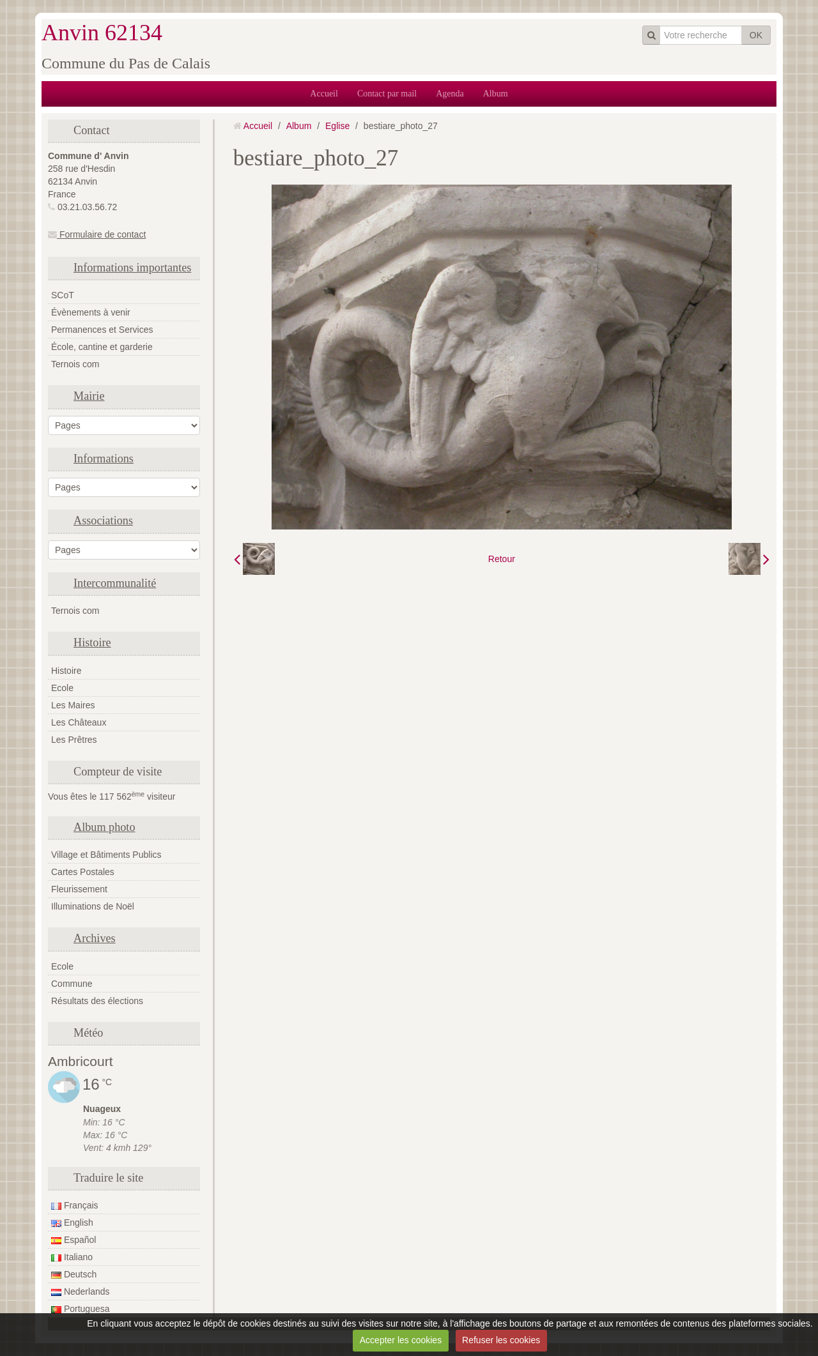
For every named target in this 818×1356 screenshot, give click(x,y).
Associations (103, 520)
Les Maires (73, 705)
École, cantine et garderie (102, 347)
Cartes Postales (82, 872)
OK (756, 35)
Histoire (92, 642)
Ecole (62, 688)
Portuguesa (80, 1309)
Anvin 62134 (102, 32)
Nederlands (80, 1291)
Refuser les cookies (501, 1340)
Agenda (450, 93)
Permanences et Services (102, 329)
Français (74, 1205)
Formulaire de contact (97, 234)
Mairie (88, 396)
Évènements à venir (90, 312)
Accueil (324, 93)
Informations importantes (132, 267)
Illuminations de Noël (92, 906)
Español (73, 1240)
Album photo (104, 827)
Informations (103, 458)
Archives (94, 938)
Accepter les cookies (401, 1340)
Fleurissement (79, 889)
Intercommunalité (114, 583)
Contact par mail (387, 93)
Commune (72, 984)
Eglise (337, 126)
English (72, 1222)
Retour (501, 559)
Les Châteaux (78, 722)
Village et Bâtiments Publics (106, 854)
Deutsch (73, 1274)
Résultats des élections (97, 1001)
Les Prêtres (74, 740)
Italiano (72, 1257)
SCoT (62, 295)
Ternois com (75, 364)
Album (495, 93)
